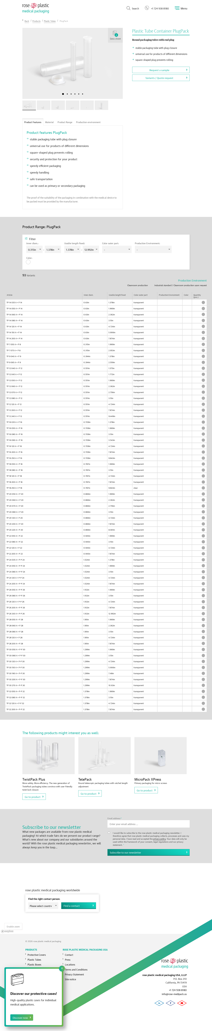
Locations (70, 962)
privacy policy (159, 838)
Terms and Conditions (76, 967)
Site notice (70, 977)
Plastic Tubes (50, 20)
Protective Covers (37, 953)
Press (67, 957)
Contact (69, 953)
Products (36, 20)
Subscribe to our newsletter (125, 852)
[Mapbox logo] (7, 929)
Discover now (20, 1017)
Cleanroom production (137, 285)
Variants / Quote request (159, 78)
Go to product (32, 797)
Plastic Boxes (34, 962)
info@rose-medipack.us (174, 994)
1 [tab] (63, 94)
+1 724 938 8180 (157, 8)
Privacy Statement (74, 972)
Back (27, 20)
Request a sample (159, 70)
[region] (106, 897)
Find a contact (72, 905)
